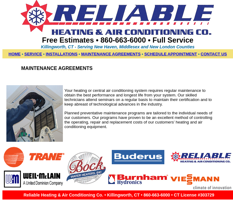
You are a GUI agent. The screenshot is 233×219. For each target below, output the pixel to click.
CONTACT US (214, 54)
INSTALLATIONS (61, 54)
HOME (15, 54)
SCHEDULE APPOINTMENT (170, 54)
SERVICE (33, 54)
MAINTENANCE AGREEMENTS (111, 54)
